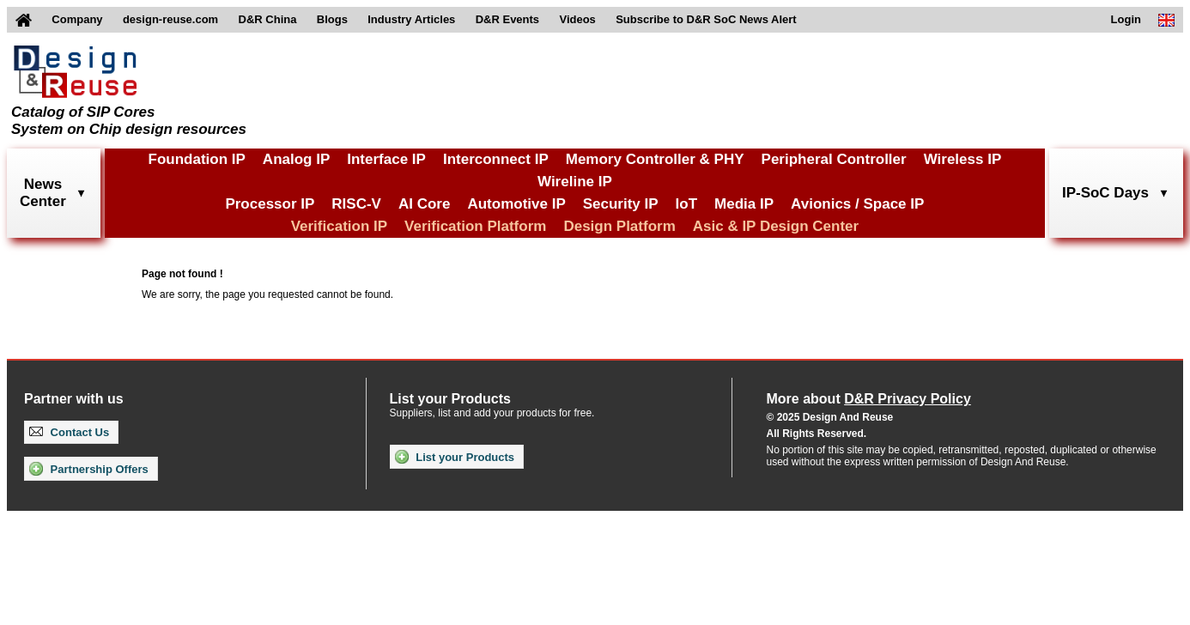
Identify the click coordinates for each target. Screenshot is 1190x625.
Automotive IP (516, 204)
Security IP (621, 204)
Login (1126, 19)
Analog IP (296, 159)
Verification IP (339, 226)
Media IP (744, 204)
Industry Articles (411, 19)
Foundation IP (197, 159)
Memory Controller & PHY (655, 159)
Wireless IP (963, 159)
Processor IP (269, 204)
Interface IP (386, 159)
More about (869, 398)
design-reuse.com (170, 19)
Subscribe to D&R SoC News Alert (706, 19)
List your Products (454, 457)
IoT (687, 204)
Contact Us (69, 432)
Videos (577, 19)
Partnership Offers (89, 469)
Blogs (332, 19)
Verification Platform (475, 226)
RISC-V (356, 204)
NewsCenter (43, 192)
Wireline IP (574, 181)
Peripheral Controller (834, 159)
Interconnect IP (496, 159)
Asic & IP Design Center (776, 226)
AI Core (424, 204)
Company (77, 19)
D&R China (268, 19)
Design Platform (619, 226)
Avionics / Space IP (857, 204)
